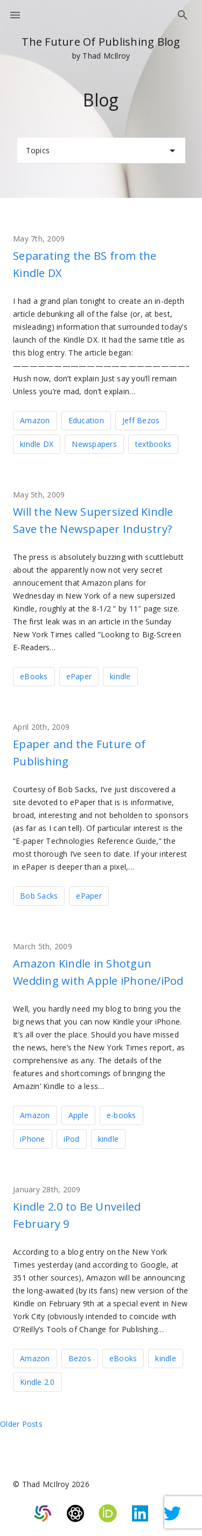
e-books (121, 1115)
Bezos (79, 1358)
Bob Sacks (39, 896)
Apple (78, 1115)
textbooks (153, 444)
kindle (120, 676)
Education (86, 420)
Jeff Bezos (141, 420)
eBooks (34, 676)
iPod (72, 1139)
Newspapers (94, 444)
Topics (102, 150)
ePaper (79, 676)
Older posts (21, 1424)
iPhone (32, 1139)
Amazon (35, 420)
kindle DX (36, 444)
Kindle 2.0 (37, 1382)
